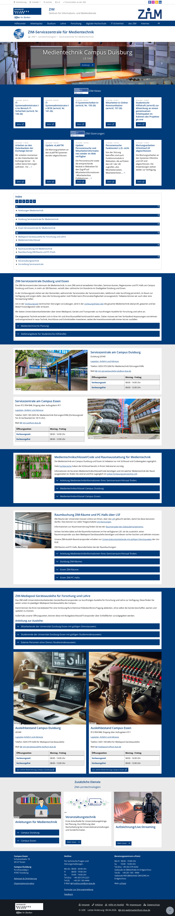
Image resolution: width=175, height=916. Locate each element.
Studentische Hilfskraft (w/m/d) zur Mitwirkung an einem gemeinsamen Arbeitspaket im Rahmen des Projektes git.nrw (147, 111)
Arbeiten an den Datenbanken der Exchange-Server (24, 148)
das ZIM (132, 23)
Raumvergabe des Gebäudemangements (124, 526)
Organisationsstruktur (24, 883)
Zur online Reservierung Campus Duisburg (34, 770)
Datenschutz (151, 904)
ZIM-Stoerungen (95, 133)
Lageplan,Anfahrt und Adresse (29, 737)
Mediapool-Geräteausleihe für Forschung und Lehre (42, 236)
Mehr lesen (71, 842)
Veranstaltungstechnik (28, 260)
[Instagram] (153, 2)
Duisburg (86, 65)
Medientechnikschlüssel (29, 240)
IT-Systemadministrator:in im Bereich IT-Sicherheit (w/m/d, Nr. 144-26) (27, 108)
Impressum (133, 904)
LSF (113, 519)
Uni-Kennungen (104, 521)
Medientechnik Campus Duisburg (87, 52)
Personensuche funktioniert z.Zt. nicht (117, 147)
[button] (34, 2)
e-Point (123, 883)
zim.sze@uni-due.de (32, 423)
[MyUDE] (160, 2)
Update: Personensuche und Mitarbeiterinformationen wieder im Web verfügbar (87, 151)
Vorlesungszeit (32, 303)
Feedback (68, 894)
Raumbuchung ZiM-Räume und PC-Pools (36, 252)
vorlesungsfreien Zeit (94, 303)
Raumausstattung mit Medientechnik (35, 248)
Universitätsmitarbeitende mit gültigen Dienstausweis (127, 539)
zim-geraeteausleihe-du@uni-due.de (114, 371)
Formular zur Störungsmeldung (78, 889)
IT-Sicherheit (117, 23)
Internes (145, 23)
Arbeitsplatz (36, 23)
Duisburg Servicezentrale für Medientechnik (38, 219)
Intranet (84, 904)
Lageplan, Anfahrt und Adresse (105, 361)
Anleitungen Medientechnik (30, 210)
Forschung (76, 23)
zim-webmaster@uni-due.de (135, 910)
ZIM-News (95, 91)
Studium (51, 23)
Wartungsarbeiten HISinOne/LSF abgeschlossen (145, 148)
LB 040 (87, 58)
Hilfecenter (20, 23)
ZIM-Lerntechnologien (87, 787)
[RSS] (156, 2)
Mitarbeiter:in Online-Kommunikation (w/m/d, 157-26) (117, 105)
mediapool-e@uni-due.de (109, 746)
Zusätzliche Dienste (88, 782)
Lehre (63, 23)
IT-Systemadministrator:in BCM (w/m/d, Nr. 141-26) (57, 106)
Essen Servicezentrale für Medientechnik (36, 228)
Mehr (19, 124)
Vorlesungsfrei (99, 387)
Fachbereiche (65, 466)
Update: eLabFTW (54, 145)
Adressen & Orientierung (25, 878)
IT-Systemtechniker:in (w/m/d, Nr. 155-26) (87, 104)
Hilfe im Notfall (114, 904)
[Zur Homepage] (27, 13)
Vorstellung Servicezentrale (30, 264)
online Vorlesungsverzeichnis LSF (122, 474)
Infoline (97, 904)
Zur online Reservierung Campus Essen (108, 770)
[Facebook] (149, 2)
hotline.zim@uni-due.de (84, 883)
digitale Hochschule (96, 23)
